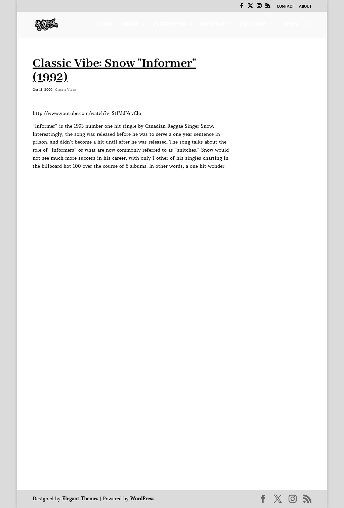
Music (130, 26)
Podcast (213, 26)
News (290, 26)
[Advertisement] (155, 185)
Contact (285, 7)
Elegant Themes (80, 499)
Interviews (169, 26)
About (305, 7)
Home (106, 26)
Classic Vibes (65, 89)
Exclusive (254, 26)
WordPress (142, 499)
